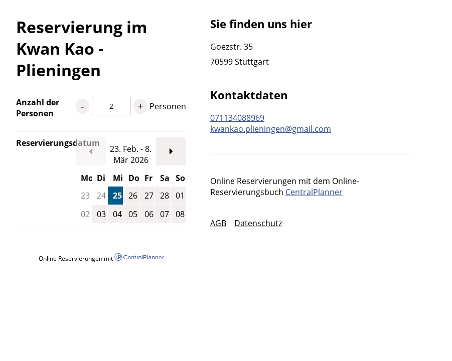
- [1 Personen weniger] (82, 106)
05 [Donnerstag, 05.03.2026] (132, 214)
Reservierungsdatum (46, 142)
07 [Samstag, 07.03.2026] (164, 214)
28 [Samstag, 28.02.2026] (164, 195)
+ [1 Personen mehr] (140, 106)
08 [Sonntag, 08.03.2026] (180, 214)
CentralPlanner (314, 192)
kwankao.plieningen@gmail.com (270, 128)
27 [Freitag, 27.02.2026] (149, 195)
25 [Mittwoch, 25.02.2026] (117, 195)
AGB (218, 223)
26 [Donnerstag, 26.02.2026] (132, 195)
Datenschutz (258, 223)
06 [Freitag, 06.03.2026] (149, 214)
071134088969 (237, 117)
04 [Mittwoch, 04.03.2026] (117, 214)
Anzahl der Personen (37, 108)
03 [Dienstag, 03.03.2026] (101, 214)
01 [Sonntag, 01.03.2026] (180, 195)
